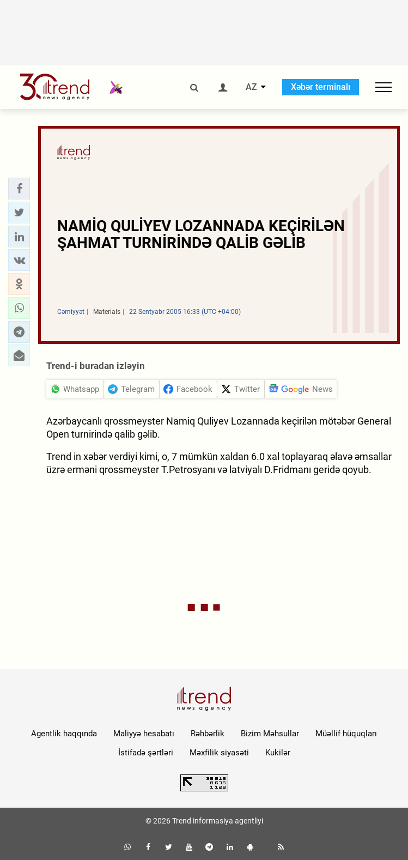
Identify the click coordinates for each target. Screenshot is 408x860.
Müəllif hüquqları (346, 733)
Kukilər (277, 753)
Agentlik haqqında (64, 733)
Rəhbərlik (207, 733)
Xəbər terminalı (320, 87)
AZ (251, 87)
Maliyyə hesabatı (143, 733)
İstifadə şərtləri (145, 753)
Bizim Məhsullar (270, 733)
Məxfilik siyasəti (219, 753)
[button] (19, 188)
